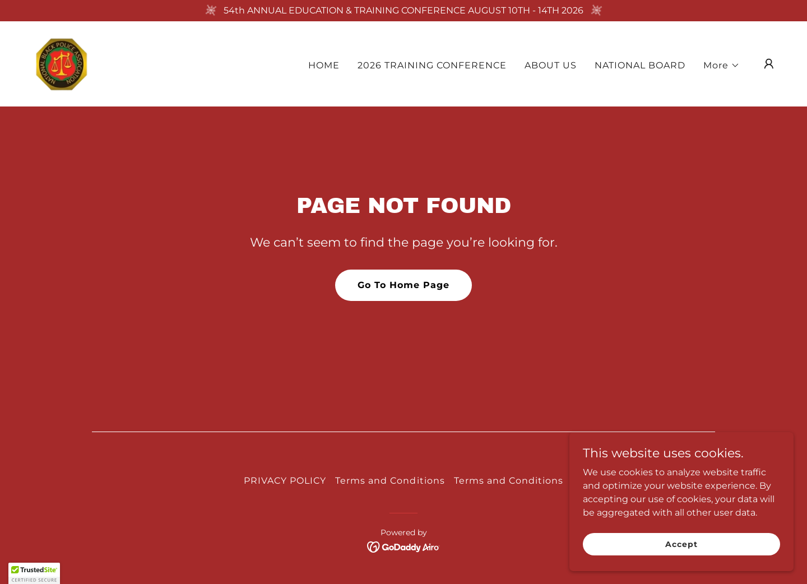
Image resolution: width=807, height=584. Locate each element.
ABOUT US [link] (551, 65)
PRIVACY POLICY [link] (285, 480)
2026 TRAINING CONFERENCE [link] (432, 65)
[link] (61, 63)
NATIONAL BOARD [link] (640, 65)
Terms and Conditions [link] (389, 480)
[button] (721, 65)
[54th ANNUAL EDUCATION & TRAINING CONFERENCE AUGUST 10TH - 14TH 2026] (403, 10)
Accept (681, 544)
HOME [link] (324, 65)
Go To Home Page (403, 285)
